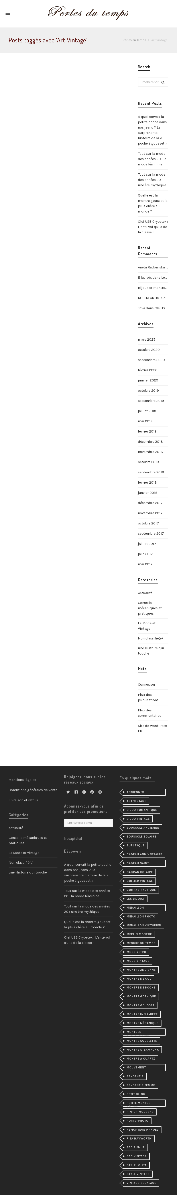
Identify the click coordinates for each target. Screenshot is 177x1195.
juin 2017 (145, 554)
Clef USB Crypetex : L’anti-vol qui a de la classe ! (153, 226)
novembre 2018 (150, 452)
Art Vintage (136, 801)
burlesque (135, 845)
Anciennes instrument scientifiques (138, 793)
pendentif (135, 1076)
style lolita (137, 1165)
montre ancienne (141, 969)
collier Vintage (140, 881)
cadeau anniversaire (144, 854)
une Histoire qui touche (151, 650)
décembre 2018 (150, 441)
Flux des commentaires (149, 713)
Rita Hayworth (139, 1138)
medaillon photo (141, 916)
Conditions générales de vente (33, 790)
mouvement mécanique (136, 1068)
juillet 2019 (147, 411)
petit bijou (136, 1094)
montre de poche (141, 987)
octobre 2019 (148, 390)
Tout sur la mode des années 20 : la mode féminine (152, 158)
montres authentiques (138, 1033)
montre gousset (140, 1005)
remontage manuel (142, 1129)
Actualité (145, 593)
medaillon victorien (144, 925)
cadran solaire (140, 872)
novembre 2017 (150, 513)
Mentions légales (22, 780)
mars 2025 (146, 339)
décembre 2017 (150, 503)
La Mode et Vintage (146, 626)
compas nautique (141, 889)
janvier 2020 (148, 380)
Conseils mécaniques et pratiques (150, 608)
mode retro (136, 952)
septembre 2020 (151, 360)
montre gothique (141, 996)
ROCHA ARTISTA (150, 298)
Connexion (146, 684)
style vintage (138, 1174)
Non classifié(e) (150, 638)
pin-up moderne (140, 1112)
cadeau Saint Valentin (138, 864)
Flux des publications (148, 697)
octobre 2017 (148, 523)
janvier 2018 (147, 492)
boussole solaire (141, 836)
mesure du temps (141, 943)
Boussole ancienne (143, 827)
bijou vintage (138, 818)
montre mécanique (142, 1023)
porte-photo (137, 1120)
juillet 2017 (147, 544)
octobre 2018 (148, 462)
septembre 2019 (151, 401)
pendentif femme (141, 1085)
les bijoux (135, 898)
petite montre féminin (138, 1104)
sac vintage (137, 1156)
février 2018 (147, 482)
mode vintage (138, 961)
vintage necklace (141, 1183)
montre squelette (142, 1040)
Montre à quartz (141, 1058)
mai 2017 (145, 564)
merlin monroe (139, 934)
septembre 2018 (151, 472)
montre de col (139, 978)
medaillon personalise (137, 908)
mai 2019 (145, 421)
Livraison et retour (23, 800)
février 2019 (147, 431)
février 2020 (147, 370)
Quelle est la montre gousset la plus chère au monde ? (152, 203)
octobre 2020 (149, 349)
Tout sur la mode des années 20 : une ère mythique (152, 179)
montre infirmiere (142, 1014)
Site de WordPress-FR (153, 728)
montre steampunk (143, 1049)
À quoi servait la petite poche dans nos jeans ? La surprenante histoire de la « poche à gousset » (152, 130)
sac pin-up (136, 1147)
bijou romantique (142, 810)
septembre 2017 (151, 533)
